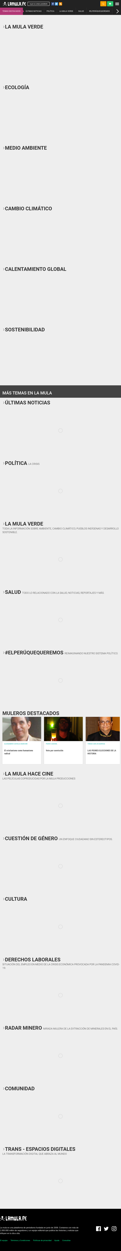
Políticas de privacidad (42, 1240)
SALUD (81, 11)
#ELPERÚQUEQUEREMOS (99, 11)
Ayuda (56, 1240)
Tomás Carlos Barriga (96, 744)
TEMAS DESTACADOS (11, 11)
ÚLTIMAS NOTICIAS (34, 11)
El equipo (4, 1240)
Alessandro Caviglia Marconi (15, 744)
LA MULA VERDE (66, 11)
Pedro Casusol (51, 744)
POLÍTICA (50, 11)
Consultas (66, 1240)
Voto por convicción (54, 750)
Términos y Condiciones (20, 1240)
